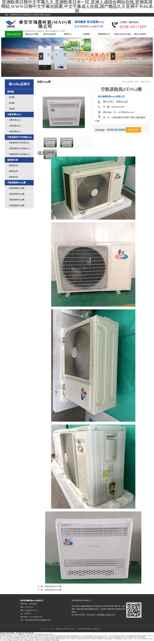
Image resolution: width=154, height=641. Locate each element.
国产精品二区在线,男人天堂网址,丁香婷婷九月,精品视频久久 (94, 639)
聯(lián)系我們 (140, 34)
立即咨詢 (133, 129)
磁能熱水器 (13, 165)
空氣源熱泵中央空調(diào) (19, 143)
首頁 (136, 82)
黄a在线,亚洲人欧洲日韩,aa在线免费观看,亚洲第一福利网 (128, 636)
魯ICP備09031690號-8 (47, 629)
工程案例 (86, 34)
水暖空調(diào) (15, 120)
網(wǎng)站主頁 (13, 34)
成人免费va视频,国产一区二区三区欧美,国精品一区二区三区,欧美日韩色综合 (24, 636)
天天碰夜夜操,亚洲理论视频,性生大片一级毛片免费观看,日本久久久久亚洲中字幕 (110, 637)
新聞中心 (68, 34)
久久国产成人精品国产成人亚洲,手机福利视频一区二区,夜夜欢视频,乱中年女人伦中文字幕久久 (79, 636)
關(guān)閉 (88, 41)
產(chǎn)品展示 (50, 34)
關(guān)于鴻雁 (32, 34)
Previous (41, 56)
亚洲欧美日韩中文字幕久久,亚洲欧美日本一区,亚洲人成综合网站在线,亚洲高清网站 (26, 634)
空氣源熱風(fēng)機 (16, 188)
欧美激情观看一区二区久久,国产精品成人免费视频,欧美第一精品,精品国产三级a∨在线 (56, 637)
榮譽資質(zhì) (104, 34)
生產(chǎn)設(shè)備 (122, 34)
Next (113, 56)
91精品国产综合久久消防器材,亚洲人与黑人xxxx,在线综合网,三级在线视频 (35, 640)
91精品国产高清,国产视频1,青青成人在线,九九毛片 (59, 639)
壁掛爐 (11, 97)
